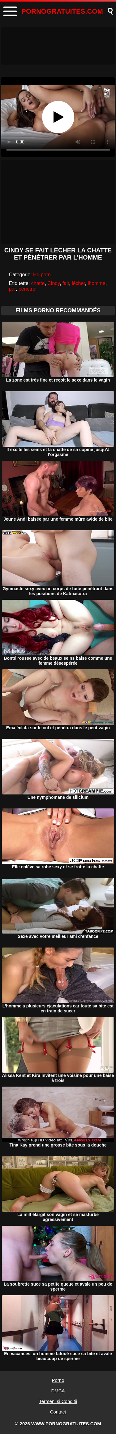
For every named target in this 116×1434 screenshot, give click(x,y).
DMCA (58, 1390)
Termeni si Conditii (58, 1401)
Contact (58, 1411)
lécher (78, 283)
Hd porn (42, 274)
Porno (58, 1380)
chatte (38, 283)
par (12, 289)
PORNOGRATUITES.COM (62, 11)
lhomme (96, 283)
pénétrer (28, 289)
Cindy (53, 283)
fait (65, 283)
